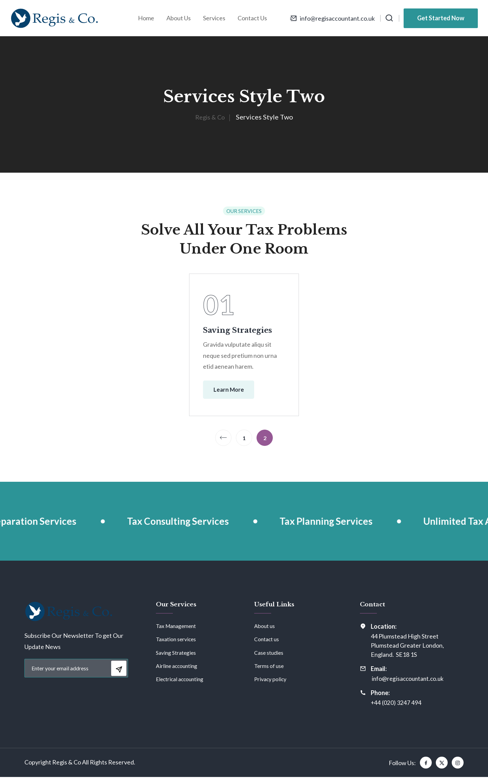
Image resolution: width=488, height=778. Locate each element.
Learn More (232, 390)
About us (264, 627)
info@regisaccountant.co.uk (337, 18)
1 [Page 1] (244, 439)
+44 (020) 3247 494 (396, 703)
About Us (178, 18)
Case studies (268, 653)
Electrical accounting (180, 679)
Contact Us (252, 18)
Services (214, 18)
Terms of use (269, 666)
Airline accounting (177, 666)
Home (146, 18)
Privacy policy (270, 679)
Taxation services (176, 640)
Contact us (266, 640)
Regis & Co (209, 117)
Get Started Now (440, 18)
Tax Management (176, 627)
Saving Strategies (239, 330)
